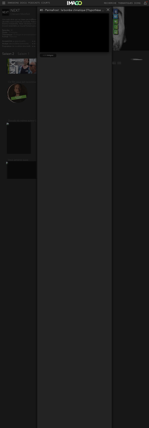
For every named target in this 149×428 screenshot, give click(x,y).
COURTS (45, 3)
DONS (137, 3)
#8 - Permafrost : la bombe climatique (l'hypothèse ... (72, 10)
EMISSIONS (13, 3)
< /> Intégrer (48, 55)
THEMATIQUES (125, 3)
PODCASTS (34, 3)
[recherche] (109, 3)
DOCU (23, 3)
